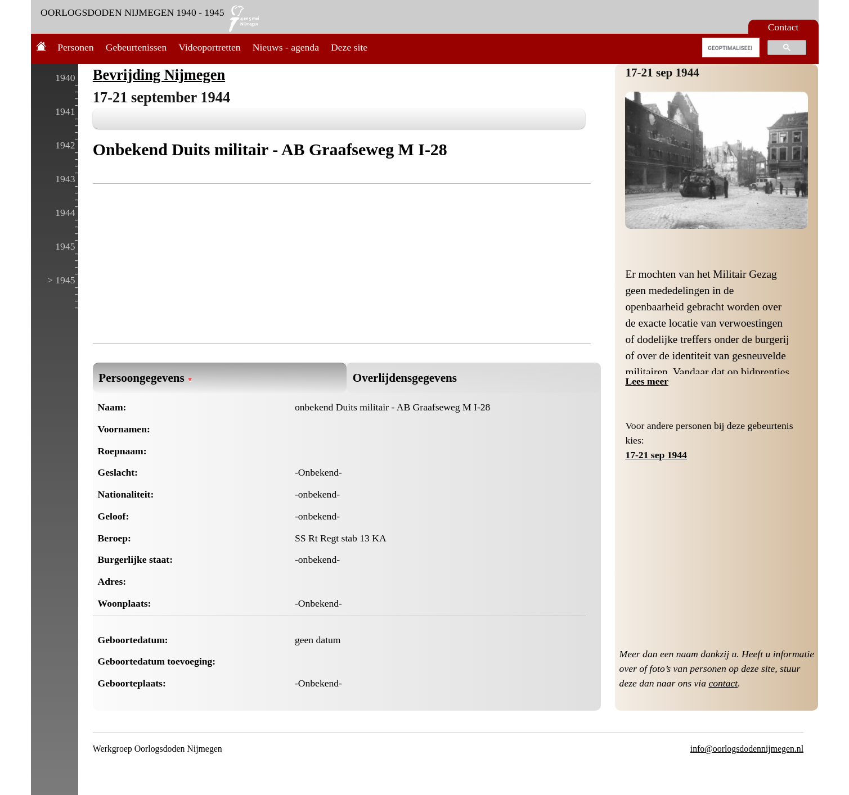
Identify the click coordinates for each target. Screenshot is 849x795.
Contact (783, 27)
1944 (65, 212)
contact (723, 683)
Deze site (349, 47)
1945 (65, 246)
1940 (65, 77)
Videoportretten (209, 47)
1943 (65, 178)
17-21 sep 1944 (662, 72)
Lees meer (646, 381)
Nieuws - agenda (286, 47)
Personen (75, 47)
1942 (65, 145)
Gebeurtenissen (136, 47)
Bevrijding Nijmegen (159, 74)
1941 (65, 111)
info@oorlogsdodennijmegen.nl (746, 748)
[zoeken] (730, 48)
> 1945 (61, 280)
